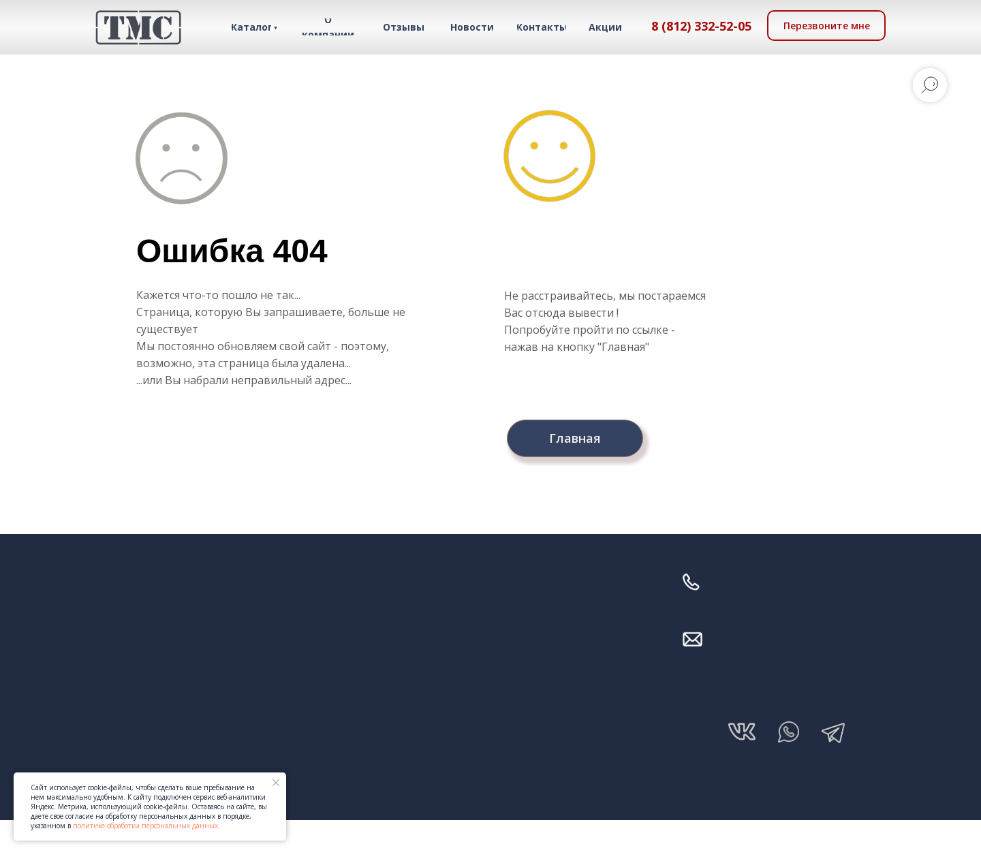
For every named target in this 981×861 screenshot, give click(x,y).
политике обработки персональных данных (145, 825)
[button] (826, 25)
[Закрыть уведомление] (276, 782)
